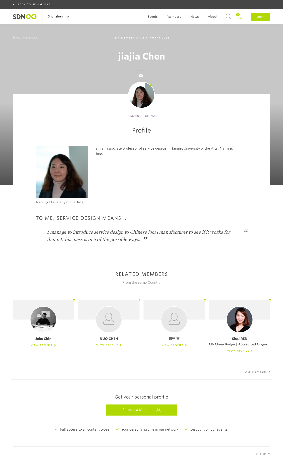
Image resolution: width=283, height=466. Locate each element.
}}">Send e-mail (141, 76)
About (212, 16)
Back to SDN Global (34, 4)
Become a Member (141, 410)
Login (260, 16)
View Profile (42, 345)
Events (153, 16)
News (194, 16)
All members (27, 37)
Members (174, 16)
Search (228, 16)
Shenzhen (56, 16)
